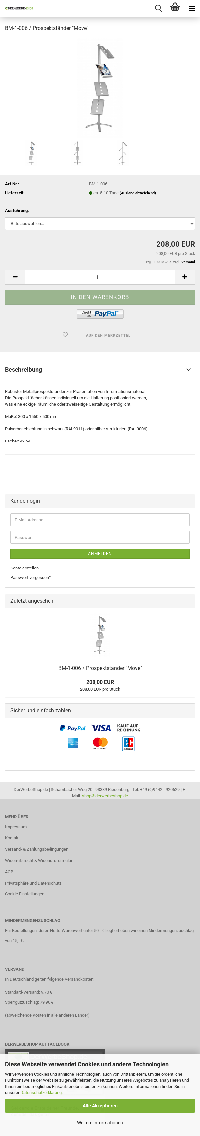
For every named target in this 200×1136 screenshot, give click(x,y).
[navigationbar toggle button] (191, 8)
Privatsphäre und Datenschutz (33, 883)
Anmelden (100, 553)
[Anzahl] (100, 277)
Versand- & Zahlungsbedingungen (36, 849)
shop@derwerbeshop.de (105, 795)
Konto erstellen (24, 568)
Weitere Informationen (100, 1122)
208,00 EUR (100, 682)
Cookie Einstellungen (24, 893)
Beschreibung (23, 369)
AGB (9, 871)
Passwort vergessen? (30, 577)
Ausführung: (17, 210)
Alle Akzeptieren (100, 1105)
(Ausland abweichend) (138, 193)
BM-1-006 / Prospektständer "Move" (100, 668)
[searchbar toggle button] (158, 8)
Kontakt (12, 837)
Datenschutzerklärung (41, 1092)
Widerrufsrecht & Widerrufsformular (38, 860)
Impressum (16, 826)
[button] (15, 277)
